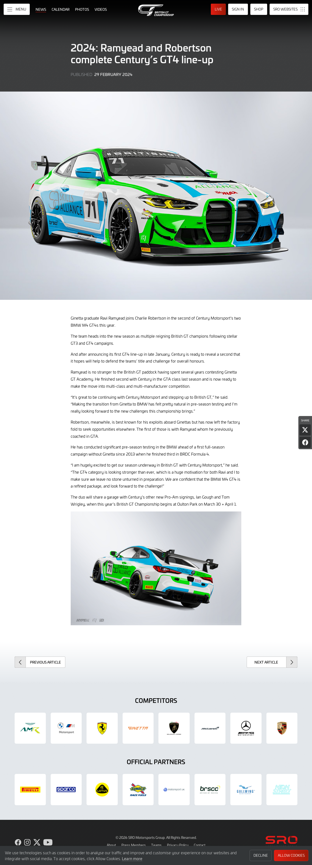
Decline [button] (261, 855)
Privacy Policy (177, 845)
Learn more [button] (132, 858)
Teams (156, 845)
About (111, 845)
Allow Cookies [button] (291, 855)
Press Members (133, 845)
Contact (199, 845)
